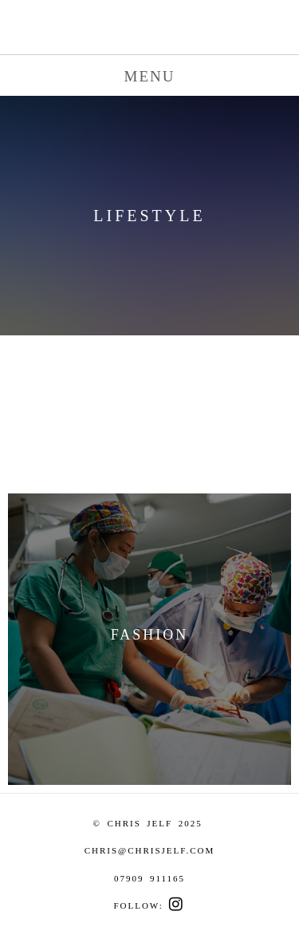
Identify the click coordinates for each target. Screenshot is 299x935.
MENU (149, 76)
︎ (176, 904)
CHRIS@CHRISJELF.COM (150, 850)
